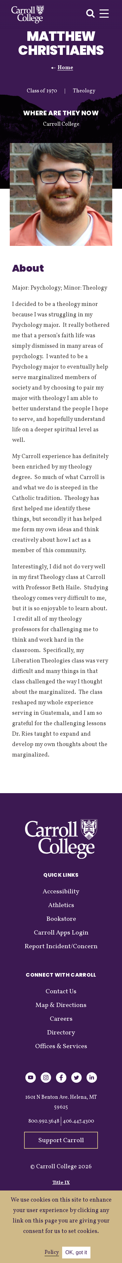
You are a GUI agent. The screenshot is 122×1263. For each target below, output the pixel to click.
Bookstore (61, 919)
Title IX (61, 1182)
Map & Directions (61, 1005)
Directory (61, 1032)
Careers (61, 1019)
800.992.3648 (43, 1121)
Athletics (61, 905)
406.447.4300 (78, 1121)
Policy (52, 1252)
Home (65, 68)
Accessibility (61, 891)
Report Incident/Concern (61, 946)
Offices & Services (61, 1046)
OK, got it (76, 1252)
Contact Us (61, 991)
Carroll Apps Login (61, 932)
